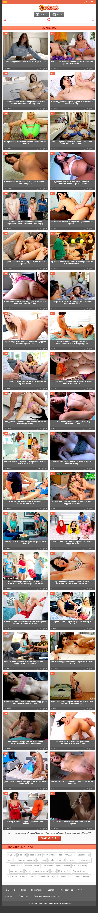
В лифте (23, 884)
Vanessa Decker (32, 873)
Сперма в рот (16, 878)
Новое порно (36, 897)
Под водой (12, 884)
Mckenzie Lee (64, 878)
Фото (80, 897)
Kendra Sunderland (56, 867)
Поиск (23, 897)
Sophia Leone (84, 862)
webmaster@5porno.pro (62, 910)
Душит (55, 884)
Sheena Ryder (85, 867)
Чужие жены (66, 884)
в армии (22, 862)
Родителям (23, 903)
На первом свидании (25, 867)
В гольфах (71, 867)
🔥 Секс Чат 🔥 (89, 2)
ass (60, 862)
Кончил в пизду (79, 873)
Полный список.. (82, 884)
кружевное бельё (41, 878)
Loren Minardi (47, 873)
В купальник (16, 873)
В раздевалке (34, 862)
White (27, 878)
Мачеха (33, 884)
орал (53, 878)
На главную (10, 897)
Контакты (9, 903)
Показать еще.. (49, 845)
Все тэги (51, 897)
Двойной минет (80, 878)
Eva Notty (41, 867)
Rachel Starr (44, 884)
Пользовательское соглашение (47, 903)
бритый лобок (49, 862)
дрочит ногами (63, 873)
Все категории (67, 897)
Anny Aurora (70, 862)
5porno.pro (43, 910)
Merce (10, 867)
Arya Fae (12, 862)
